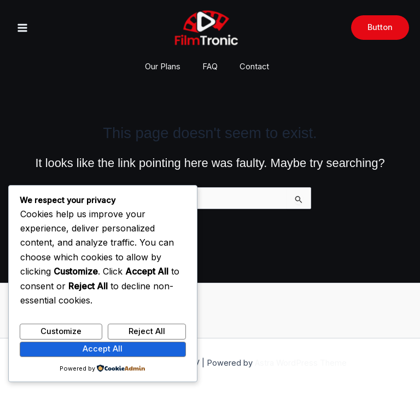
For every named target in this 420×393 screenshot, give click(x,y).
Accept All (102, 349)
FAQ (210, 67)
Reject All (147, 331)
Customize (60, 331)
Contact (254, 67)
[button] (380, 27)
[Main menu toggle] (22, 27)
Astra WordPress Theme (301, 363)
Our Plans (162, 67)
